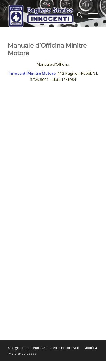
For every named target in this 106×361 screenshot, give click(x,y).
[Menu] (90, 16)
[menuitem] (77, 16)
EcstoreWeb (70, 347)
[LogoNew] (44, 16)
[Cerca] (77, 16)
